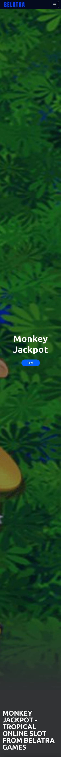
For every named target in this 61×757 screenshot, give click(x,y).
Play (30, 363)
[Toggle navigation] (54, 4)
